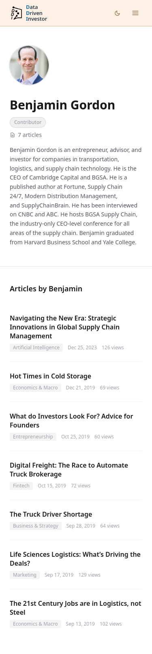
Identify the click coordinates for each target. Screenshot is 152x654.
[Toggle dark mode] (117, 13)
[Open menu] (135, 13)
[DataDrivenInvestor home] (28, 13)
